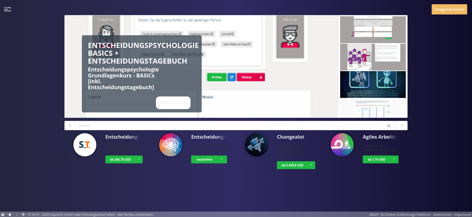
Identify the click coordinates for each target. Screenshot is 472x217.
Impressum (462, 214)
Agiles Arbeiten (381, 137)
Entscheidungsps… (127, 137)
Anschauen (173, 102)
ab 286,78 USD (120, 159)
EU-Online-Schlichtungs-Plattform (406, 214)
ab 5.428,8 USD (292, 165)
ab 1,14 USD (376, 159)
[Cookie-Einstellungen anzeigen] (17, 214)
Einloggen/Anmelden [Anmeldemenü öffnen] (449, 9)
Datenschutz (442, 214)
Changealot (290, 137)
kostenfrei (204, 159)
